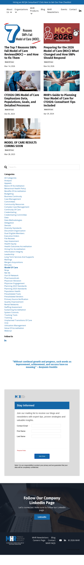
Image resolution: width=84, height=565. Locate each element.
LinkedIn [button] (42, 527)
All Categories (10, 180)
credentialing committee (16, 219)
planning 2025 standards (16, 296)
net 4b (7, 279)
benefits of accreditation (16, 194)
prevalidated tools (13, 302)
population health (13, 299)
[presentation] (46, 453)
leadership (9, 260)
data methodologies (14, 224)
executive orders (12, 241)
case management (13, 202)
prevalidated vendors (14, 304)
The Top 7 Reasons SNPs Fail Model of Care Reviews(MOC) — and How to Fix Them (21, 53)
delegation (9, 227)
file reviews (10, 243)
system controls (12, 321)
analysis (8, 183)
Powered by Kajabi (73, 560)
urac (6, 332)
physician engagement (15, 291)
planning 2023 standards (16, 293)
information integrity (14, 257)
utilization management (15, 335)
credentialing (10, 216)
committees (10, 205)
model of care (9, 63)
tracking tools (11, 324)
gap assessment (12, 246)
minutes (8, 271)
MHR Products (34, 11)
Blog (43, 9)
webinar (8, 340)
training (8, 327)
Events (64, 9)
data (6, 221)
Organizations (21, 10)
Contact (73, 9)
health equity (10, 249)
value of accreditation (15, 338)
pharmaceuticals (12, 285)
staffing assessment (14, 315)
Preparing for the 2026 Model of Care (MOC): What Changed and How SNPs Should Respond (61, 53)
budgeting (9, 196)
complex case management (17, 210)
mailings (8, 266)
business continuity (13, 199)
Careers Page (39, 550)
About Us (9, 11)
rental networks (12, 313)
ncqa (6, 277)
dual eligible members (15, 238)
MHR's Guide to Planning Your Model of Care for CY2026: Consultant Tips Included (61, 101)
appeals (8, 185)
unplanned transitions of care (19, 329)
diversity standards (13, 232)
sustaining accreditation (16, 318)
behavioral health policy (15, 191)
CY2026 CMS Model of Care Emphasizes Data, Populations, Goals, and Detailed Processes (21, 101)
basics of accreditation (15, 188)
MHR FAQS (50, 553)
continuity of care (13, 213)
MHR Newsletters (53, 11)
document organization (15, 235)
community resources (14, 208)
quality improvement (14, 310)
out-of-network (12, 282)
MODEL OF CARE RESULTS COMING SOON (21, 146)
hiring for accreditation (15, 255)
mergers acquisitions (14, 268)
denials (7, 230)
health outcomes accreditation (19, 252)
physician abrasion (13, 288)
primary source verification (17, 307)
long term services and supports (20, 263)
